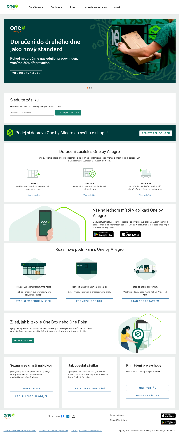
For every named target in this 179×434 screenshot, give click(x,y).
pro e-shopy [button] (31, 386)
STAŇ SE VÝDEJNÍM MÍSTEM (34, 298)
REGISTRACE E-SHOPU (156, 130)
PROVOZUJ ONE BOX (89, 298)
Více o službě (34, 192)
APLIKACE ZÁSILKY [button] (147, 393)
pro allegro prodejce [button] (31, 393)
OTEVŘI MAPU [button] (23, 338)
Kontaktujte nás (117, 412)
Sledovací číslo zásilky (21, 110)
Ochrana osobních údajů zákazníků (20, 428)
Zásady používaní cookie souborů (87, 428)
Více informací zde (26, 72)
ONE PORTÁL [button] (147, 385)
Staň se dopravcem (145, 298)
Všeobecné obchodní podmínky (53, 428)
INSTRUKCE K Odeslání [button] (89, 386)
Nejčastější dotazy (118, 417)
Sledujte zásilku (68, 110)
